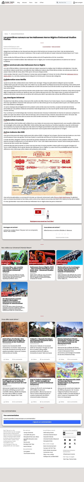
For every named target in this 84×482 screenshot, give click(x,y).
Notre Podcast (27, 460)
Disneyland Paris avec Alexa (31, 451)
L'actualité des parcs (29, 449)
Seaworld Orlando (48, 451)
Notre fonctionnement (49, 460)
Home (6, 48)
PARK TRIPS (9, 2)
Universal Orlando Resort (17, 48)
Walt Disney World (48, 447)
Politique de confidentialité (50, 471)
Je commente (17, 373)
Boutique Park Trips (29, 458)
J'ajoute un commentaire (42, 436)
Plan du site (27, 456)
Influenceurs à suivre (69, 468)
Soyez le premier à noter (62, 251)
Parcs (30, 2)
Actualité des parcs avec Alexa (30, 453)
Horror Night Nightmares (62, 212)
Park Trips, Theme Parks (69, 473)
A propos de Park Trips (49, 462)
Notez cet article (56, 61)
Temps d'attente (28, 447)
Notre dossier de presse (49, 464)
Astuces (24, 2)
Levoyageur (27, 465)
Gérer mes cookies (9, 246)
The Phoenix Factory (29, 467)
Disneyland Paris (47, 455)
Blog (18, 2)
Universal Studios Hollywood (51, 453)
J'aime (6, 373)
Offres (41, 2)
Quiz (36, 2)
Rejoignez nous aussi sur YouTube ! (42, 236)
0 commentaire (47, 61)
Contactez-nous (48, 466)
